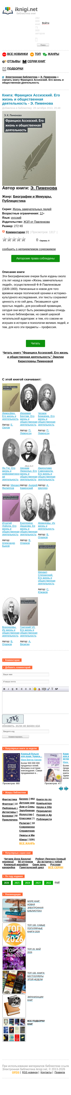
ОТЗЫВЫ (13, 61)
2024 (27, 882)
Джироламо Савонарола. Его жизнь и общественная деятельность (46, 474)
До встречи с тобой (49, 861)
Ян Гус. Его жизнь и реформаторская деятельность (10, 474)
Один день (39, 864)
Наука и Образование (50, 807)
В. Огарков (25, 541)
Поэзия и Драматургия (50, 814)
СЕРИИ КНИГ (36, 61)
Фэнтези (7, 803)
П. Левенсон (25, 432)
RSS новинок (30, 1072)
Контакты (46, 1072)
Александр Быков (8, 544)
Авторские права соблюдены (35, 258)
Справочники (27, 830)
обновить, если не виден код (21, 725)
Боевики (7, 815)
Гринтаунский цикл (31, 867)
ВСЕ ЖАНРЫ (27, 843)
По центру (26, 689)
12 (41, 213)
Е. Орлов (7, 426)
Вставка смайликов (35, 689)
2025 (17, 882)
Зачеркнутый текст (17, 689)
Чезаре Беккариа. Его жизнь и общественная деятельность (46, 419)
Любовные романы (14, 808)
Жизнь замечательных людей (32, 209)
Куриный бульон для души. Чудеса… (31, 755)
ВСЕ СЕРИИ (55, 867)
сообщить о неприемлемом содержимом (29, 249)
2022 (48, 882)
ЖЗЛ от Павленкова (37, 221)
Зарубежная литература (34, 810)
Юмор (23, 839)
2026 (6, 882)
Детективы (9, 812)
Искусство (26, 814)
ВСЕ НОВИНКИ (17, 54)
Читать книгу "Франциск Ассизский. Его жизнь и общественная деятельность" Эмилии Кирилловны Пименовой (35, 357)
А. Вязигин (25, 643)
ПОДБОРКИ (15, 68)
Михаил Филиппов (11, 486)
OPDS (15, 1072)
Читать (35, 343)
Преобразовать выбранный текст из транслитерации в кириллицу (52, 689)
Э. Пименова (43, 187)
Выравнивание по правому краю (30, 689)
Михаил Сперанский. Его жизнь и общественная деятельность (46, 578)
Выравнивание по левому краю (22, 689)
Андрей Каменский (28, 486)
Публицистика (14, 201)
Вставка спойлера (56, 689)
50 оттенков (25, 861)
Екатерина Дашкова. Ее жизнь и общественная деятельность (28, 529)
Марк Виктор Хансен (31, 760)
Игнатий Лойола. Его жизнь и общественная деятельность (10, 529)
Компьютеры (44, 803)
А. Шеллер (43, 486)
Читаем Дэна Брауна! (17, 858)
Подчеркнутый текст (13, 689)
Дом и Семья (27, 806)
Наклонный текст (8, 689)
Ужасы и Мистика (30, 835)
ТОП (38, 54)
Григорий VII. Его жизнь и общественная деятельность (28, 631)
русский (16, 217)
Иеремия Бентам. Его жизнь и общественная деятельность (28, 419)
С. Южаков (43, 591)
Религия (24, 823)
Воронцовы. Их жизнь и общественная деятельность (10, 631)
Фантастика (9, 799)
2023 (38, 882)
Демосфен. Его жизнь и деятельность (10, 416)
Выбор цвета (39, 689)
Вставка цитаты (48, 689)
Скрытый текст (44, 689)
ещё (57, 882)
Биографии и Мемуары (32, 196)
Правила (60, 1072)
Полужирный (4, 689)
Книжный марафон (16, 864)
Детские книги (28, 802)
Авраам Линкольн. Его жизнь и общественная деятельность (28, 474)
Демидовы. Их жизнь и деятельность (46, 526)
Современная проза (32, 826)
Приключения (11, 819)
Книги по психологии (49, 799)
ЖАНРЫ (53, 54)
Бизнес (23, 798)
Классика (25, 818)
